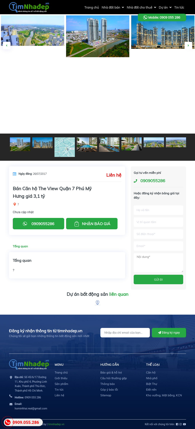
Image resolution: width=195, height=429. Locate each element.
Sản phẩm (61, 384)
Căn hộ (151, 372)
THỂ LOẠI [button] (153, 364)
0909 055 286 (28, 397)
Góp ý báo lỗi (109, 389)
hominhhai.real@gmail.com (31, 406)
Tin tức (59, 389)
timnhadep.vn (56, 424)
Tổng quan (20, 246)
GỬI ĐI (158, 279)
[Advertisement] (97, 105)
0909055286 (152, 180)
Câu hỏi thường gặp (113, 378)
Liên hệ (59, 395)
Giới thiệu (61, 378)
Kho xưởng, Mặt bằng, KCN (164, 395)
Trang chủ (61, 372)
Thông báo (107, 384)
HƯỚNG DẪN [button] (109, 364)
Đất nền (151, 389)
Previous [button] (6, 45)
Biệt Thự (151, 384)
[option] (97, 36)
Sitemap (105, 395)
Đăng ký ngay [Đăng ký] (169, 332)
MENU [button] (59, 364)
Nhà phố (151, 378)
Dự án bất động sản (97, 294)
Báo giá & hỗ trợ (111, 372)
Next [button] (188, 45)
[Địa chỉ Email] (125, 332)
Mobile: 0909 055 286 (164, 17)
